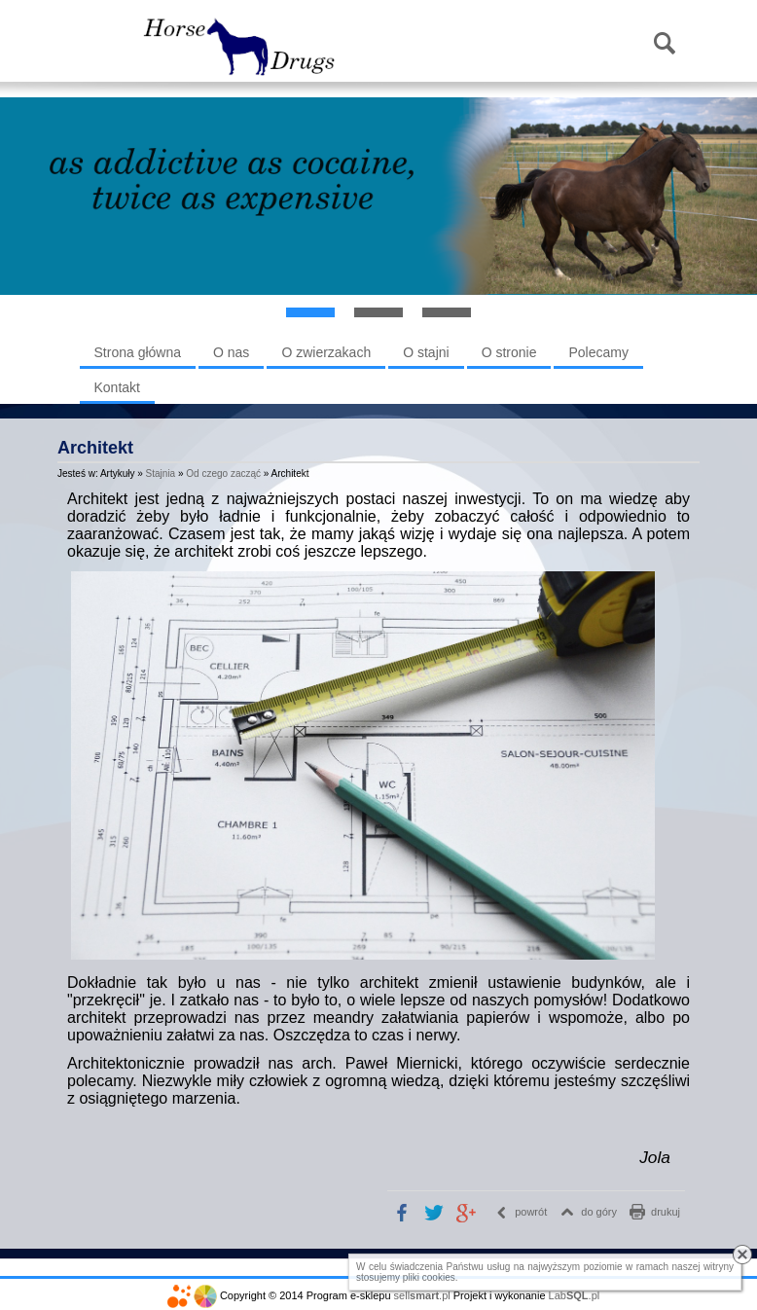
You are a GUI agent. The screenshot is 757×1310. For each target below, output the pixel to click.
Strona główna (138, 352)
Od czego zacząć (223, 473)
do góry (599, 1212)
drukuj (665, 1212)
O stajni (426, 352)
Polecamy (598, 352)
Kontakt (117, 387)
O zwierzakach (326, 352)
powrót (531, 1212)
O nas (231, 352)
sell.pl (422, 1295)
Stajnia (161, 473)
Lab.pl (574, 1295)
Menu (105, 44)
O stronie (509, 352)
